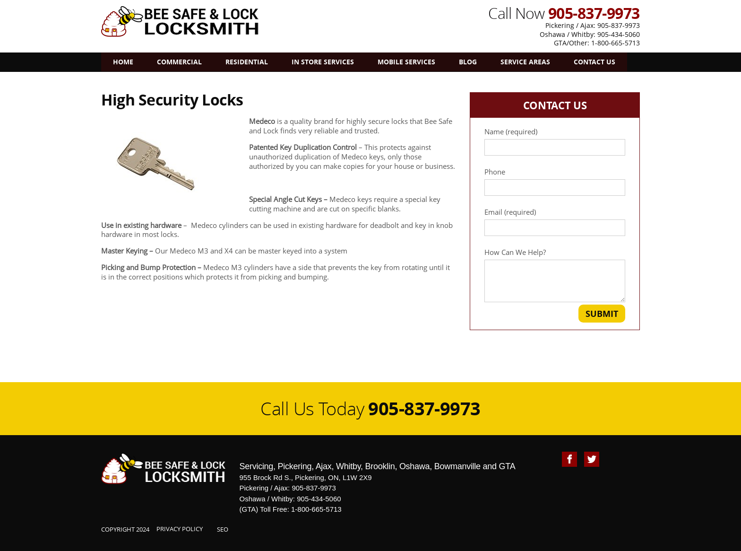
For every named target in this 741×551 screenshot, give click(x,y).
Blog (468, 61)
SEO (222, 529)
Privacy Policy (179, 529)
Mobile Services (406, 61)
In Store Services (323, 61)
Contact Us (594, 61)
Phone (554, 181)
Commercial (179, 61)
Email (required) (554, 222)
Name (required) (554, 141)
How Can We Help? (554, 275)
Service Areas (525, 61)
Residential (246, 61)
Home (123, 61)
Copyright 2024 (125, 529)
